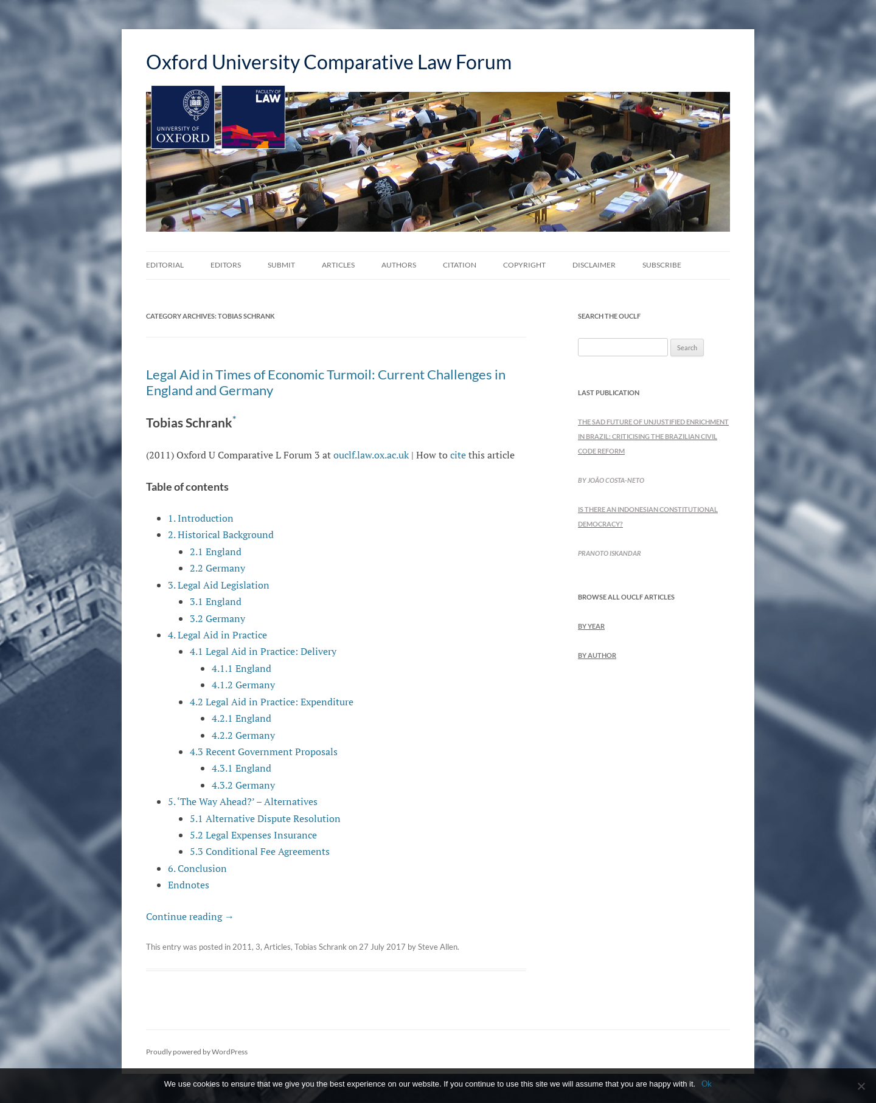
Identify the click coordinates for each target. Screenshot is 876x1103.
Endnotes (188, 884)
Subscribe (661, 264)
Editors (225, 264)
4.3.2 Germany (243, 785)
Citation (459, 264)
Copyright (524, 264)
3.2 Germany (217, 618)
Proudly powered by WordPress (197, 1051)
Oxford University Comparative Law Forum (329, 62)
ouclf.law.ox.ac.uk (371, 455)
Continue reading (190, 916)
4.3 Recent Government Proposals (264, 751)
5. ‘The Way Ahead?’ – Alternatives (243, 801)
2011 (242, 947)
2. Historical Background (221, 534)
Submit (281, 264)
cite (458, 455)
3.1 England (216, 601)
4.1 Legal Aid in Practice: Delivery (263, 651)
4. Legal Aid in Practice (217, 634)
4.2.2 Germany (243, 735)
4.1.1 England (241, 668)
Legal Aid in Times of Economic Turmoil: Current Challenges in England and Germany (326, 382)
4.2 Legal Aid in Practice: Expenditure (271, 701)
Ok (706, 1083)
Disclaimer (594, 264)
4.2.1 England (241, 718)
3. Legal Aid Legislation (218, 585)
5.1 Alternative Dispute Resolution (265, 818)
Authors (398, 264)
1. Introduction (201, 518)
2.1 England (216, 551)
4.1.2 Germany (243, 684)
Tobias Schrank (320, 947)
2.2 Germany (217, 568)
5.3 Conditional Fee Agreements (260, 851)
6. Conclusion (197, 868)
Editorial (165, 264)
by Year (591, 626)
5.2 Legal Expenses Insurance (253, 835)
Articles (338, 264)
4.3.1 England (241, 768)
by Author (597, 655)
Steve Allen (437, 947)
